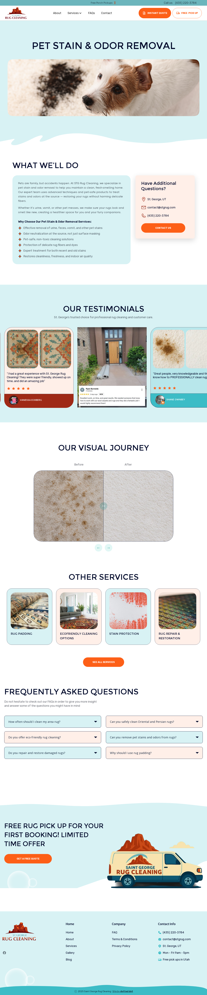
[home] (16, 13)
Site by (122, 991)
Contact (106, 13)
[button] (74, 13)
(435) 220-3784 (158, 215)
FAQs (91, 13)
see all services (103, 662)
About (57, 13)
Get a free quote (28, 858)
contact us (163, 228)
